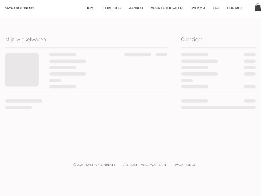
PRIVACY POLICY (183, 165)
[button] (112, 8)
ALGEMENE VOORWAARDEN (144, 165)
